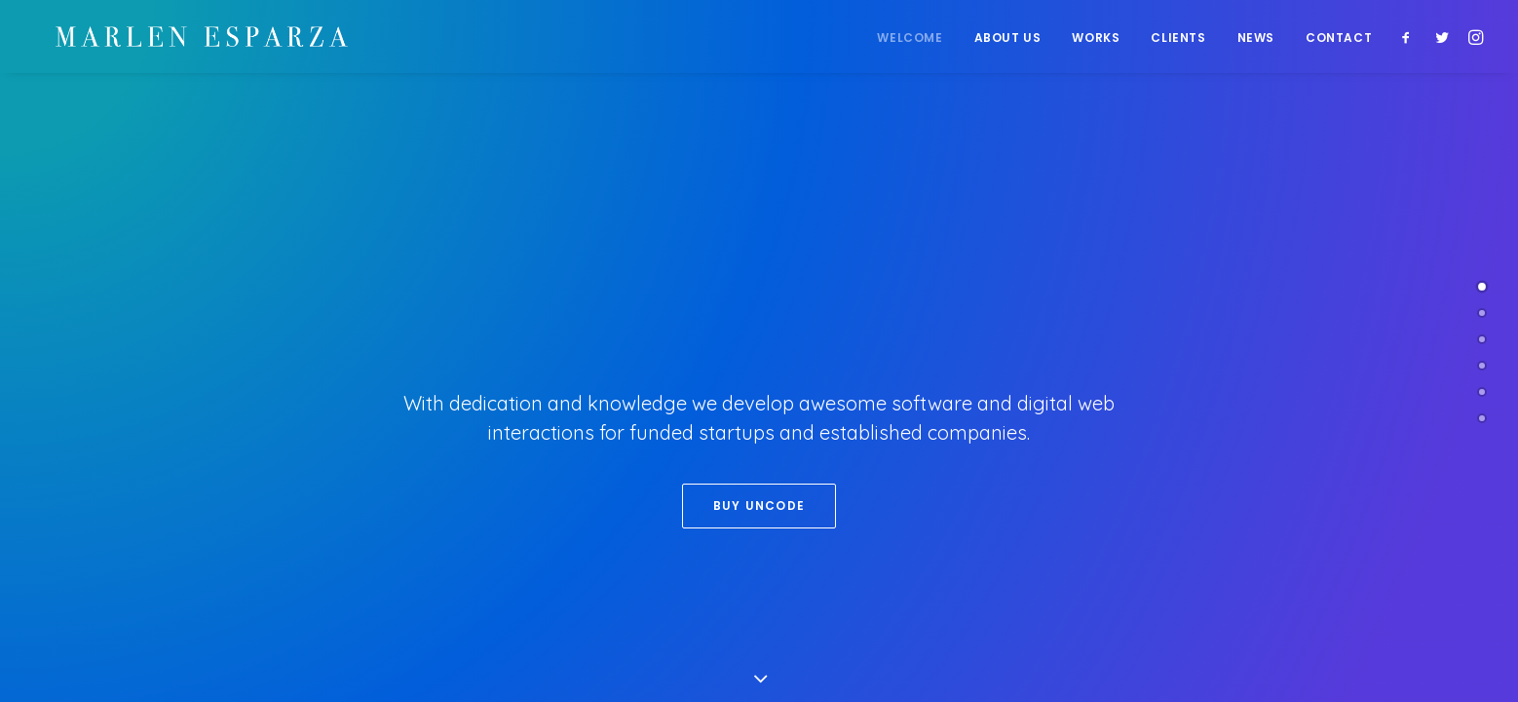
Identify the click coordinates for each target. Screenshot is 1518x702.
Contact (1339, 39)
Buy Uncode (759, 505)
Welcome (909, 39)
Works (1096, 39)
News (1255, 39)
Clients (1178, 39)
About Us (1008, 39)
